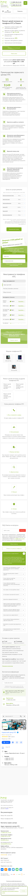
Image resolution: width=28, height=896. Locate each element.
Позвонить (20, 11)
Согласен (23, 891)
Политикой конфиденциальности (17, 687)
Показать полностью (7, 666)
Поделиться (2, 869)
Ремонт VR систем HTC (7, 815)
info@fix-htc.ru (5, 840)
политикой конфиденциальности (16, 264)
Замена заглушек (6, 199)
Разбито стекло (4, 301)
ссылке (7, 808)
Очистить (22, 530)
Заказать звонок (14, 340)
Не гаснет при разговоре (6, 310)
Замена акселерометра (7, 215)
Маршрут (6, 742)
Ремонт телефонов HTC (7, 818)
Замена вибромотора (7, 203)
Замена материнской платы (8, 195)
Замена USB (5, 211)
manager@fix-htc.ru (6, 843)
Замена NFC (5, 207)
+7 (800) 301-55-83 (16, 2)
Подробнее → (21, 301)
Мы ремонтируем (6, 11)
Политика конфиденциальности (14, 881)
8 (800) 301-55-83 (5, 836)
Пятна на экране (5, 315)
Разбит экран (6, 305)
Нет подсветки (6, 319)
